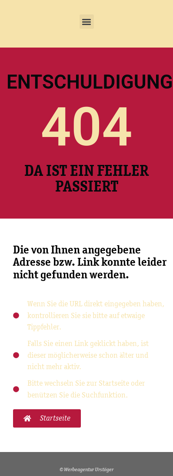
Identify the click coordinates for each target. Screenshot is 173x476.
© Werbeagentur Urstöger (86, 469)
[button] (87, 21)
